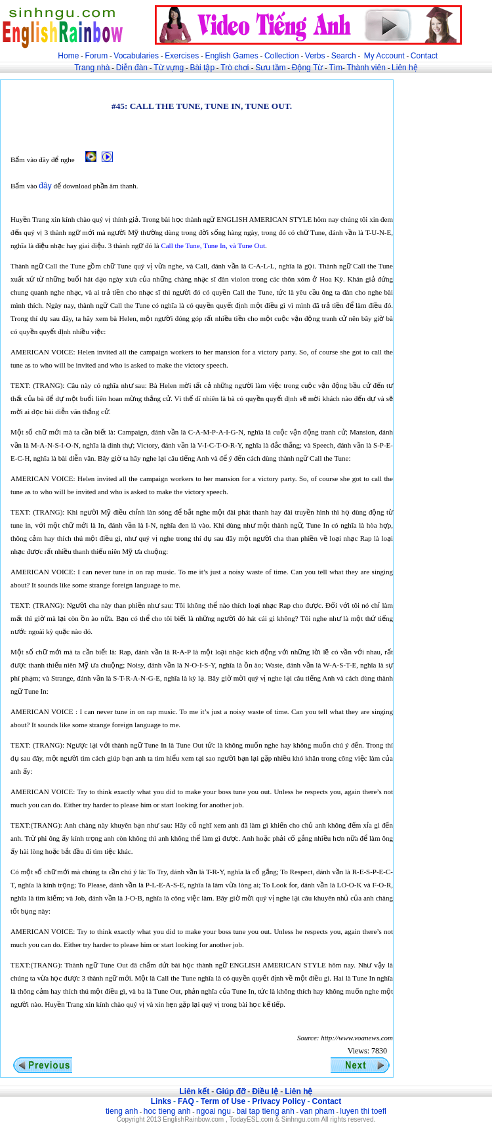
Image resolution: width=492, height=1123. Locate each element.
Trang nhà (92, 67)
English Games (231, 55)
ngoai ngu (213, 1111)
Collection (281, 55)
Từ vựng (169, 67)
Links (161, 1101)
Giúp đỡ (230, 1091)
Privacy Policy (278, 1101)
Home (68, 55)
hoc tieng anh (167, 1111)
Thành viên (366, 67)
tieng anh (122, 1111)
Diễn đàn (132, 67)
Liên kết (194, 1091)
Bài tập (202, 67)
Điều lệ (265, 1091)
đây (45, 185)
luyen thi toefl (363, 1111)
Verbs (315, 55)
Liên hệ (405, 67)
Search (343, 55)
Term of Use (223, 1101)
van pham (317, 1111)
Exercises (182, 55)
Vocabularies (136, 55)
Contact (424, 55)
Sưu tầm (270, 67)
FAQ (186, 1101)
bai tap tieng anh (265, 1111)
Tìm (335, 67)
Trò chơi (235, 67)
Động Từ (307, 67)
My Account (384, 55)
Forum (96, 55)
